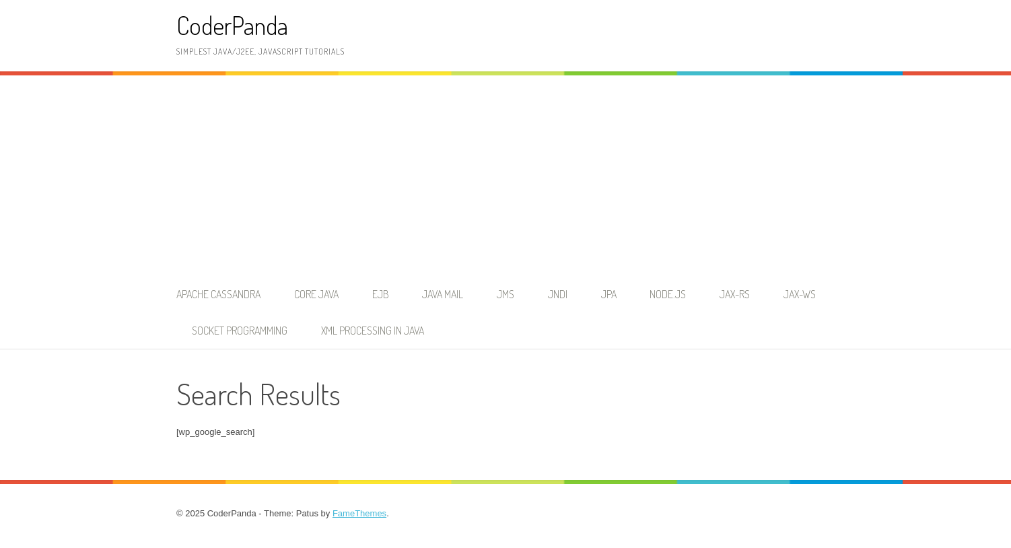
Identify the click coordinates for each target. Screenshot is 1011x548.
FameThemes (359, 513)
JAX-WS (799, 294)
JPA (609, 294)
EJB (380, 294)
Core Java (316, 294)
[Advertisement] (505, 175)
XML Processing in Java (372, 330)
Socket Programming (239, 330)
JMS (505, 294)
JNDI (557, 294)
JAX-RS (735, 294)
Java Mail (442, 294)
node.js (668, 294)
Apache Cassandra (218, 294)
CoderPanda (232, 25)
